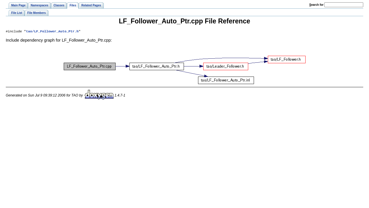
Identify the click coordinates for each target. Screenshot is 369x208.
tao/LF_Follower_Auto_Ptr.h (52, 31)
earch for (316, 4)
